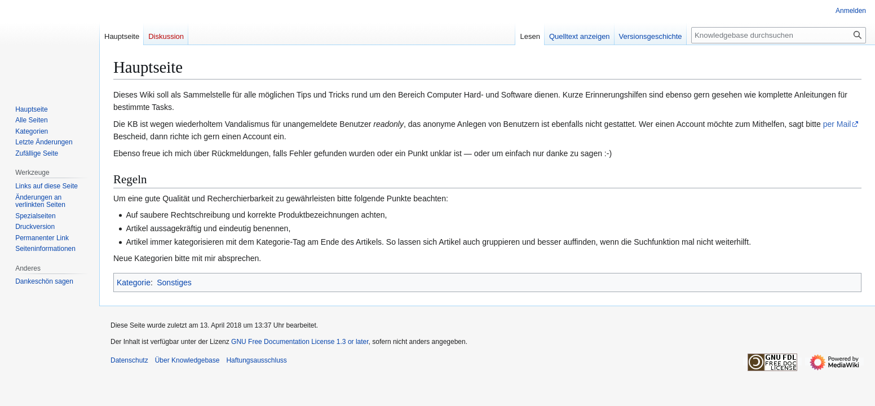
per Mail (837, 124)
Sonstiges (174, 282)
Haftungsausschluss (256, 360)
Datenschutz (129, 360)
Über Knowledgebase (187, 360)
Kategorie (134, 282)
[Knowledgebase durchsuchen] (778, 35)
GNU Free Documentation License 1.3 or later (299, 342)
